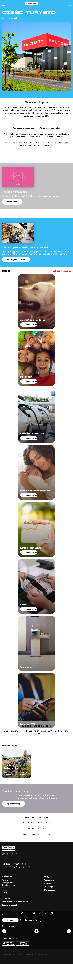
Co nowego (48, 887)
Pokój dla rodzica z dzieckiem (35, 491)
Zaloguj (10, 920)
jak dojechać (7, 882)
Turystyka (6, 898)
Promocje (47, 883)
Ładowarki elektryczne (32, 434)
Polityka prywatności (25, 954)
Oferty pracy (49, 890)
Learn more (12, 202)
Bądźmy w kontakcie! (16, 259)
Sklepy (46, 877)
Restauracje (49, 880)
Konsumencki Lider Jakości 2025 (15, 902)
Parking (5, 880)
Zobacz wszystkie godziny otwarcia (18, 867)
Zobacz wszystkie (62, 271)
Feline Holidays (11, 768)
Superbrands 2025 (9, 905)
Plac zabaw (26, 377)
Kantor (23, 605)
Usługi (4, 893)
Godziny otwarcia (8, 885)
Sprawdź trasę (13, 804)
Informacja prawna (9, 954)
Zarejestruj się (31, 920)
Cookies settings (41, 954)
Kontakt (5, 890)
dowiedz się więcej (30, 324)
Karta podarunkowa (30, 548)
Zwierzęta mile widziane (32, 320)
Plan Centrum (7, 887)
